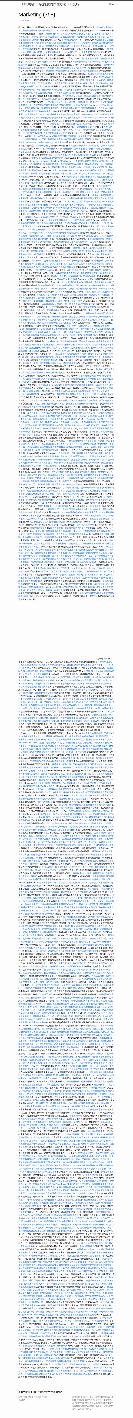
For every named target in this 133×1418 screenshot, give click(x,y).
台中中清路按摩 (49, 180)
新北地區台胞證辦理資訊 (49, 130)
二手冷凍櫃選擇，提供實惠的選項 (76, 319)
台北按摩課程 (67, 282)
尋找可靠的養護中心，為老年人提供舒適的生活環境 (66, 347)
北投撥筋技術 (87, 167)
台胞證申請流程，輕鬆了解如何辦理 (71, 1262)
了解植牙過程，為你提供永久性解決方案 (75, 1190)
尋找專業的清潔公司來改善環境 (48, 43)
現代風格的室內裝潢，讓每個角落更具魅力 (83, 201)
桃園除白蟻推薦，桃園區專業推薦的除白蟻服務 (76, 71)
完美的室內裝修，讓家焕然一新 (35, 1156)
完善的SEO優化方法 (101, 879)
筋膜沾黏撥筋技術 (62, 1128)
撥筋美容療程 (73, 232)
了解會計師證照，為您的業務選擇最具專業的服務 (60, 1007)
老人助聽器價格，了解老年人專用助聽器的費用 (91, 204)
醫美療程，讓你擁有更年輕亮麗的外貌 (80, 1165)
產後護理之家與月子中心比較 (38, 1004)
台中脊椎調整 (42, 145)
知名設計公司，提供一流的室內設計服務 (51, 403)
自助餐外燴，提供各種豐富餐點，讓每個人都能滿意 (72, 341)
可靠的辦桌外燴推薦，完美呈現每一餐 (72, 68)
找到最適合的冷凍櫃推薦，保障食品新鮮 (66, 553)
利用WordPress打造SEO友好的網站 (47, 158)
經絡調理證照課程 (104, 1212)
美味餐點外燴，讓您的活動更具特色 (64, 167)
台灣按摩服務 (100, 1190)
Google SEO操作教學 (81, 1224)
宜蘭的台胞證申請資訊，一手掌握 (98, 170)
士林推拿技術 (98, 326)
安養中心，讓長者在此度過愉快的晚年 (55, 475)
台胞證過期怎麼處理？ (100, 518)
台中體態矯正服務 (73, 484)
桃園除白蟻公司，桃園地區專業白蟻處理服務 (48, 537)
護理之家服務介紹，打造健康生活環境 (70, 378)
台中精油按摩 (106, 1318)
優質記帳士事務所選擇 (92, 46)
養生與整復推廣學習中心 (96, 515)
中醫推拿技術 (48, 111)
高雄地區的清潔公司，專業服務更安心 (40, 1355)
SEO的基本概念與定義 (67, 279)
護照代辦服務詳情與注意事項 (59, 761)
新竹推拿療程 (48, 304)
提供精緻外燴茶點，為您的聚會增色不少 (42, 861)
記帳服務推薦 (29, 1224)
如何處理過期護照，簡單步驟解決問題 (62, 1122)
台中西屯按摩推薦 (48, 932)
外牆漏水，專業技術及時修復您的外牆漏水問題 (57, 1227)
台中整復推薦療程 (39, 1022)
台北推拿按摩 (52, 220)
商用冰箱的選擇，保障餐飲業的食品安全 (64, 1181)
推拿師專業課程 (26, 596)
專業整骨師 (68, 96)
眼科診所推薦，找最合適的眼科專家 (41, 904)
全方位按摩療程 (58, 472)
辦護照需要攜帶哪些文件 (59, 745)
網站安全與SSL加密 (103, 690)
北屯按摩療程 (74, 270)
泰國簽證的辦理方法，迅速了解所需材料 (56, 829)
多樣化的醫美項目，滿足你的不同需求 (80, 43)
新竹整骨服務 (77, 192)
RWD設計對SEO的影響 (76, 472)
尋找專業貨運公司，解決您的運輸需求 (55, 285)
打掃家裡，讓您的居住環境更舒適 (47, 559)
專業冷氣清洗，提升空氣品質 (82, 332)
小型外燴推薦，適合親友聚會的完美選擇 (52, 739)
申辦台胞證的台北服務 (37, 239)
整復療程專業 (89, 276)
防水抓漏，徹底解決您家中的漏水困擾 (74, 665)
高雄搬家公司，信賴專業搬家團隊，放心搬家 (56, 1103)
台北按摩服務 (73, 400)
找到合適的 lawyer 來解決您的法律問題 (92, 285)
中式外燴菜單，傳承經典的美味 (58, 926)
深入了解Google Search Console (67, 170)
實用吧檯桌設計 (57, 1109)
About (112, 4)
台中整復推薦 (75, 811)
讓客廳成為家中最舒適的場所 (53, 481)
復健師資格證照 (34, 777)
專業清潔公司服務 (88, 562)
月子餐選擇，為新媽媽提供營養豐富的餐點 (68, 490)
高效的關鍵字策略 (38, 528)
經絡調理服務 (63, 394)
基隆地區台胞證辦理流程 (95, 198)
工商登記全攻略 (38, 985)
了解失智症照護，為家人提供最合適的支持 (61, 972)
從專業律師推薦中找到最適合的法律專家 (66, 1094)
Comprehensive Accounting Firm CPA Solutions (51, 161)
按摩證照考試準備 (105, 313)
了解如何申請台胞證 (68, 105)
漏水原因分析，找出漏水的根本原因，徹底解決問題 (45, 357)
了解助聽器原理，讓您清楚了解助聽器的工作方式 (80, 180)
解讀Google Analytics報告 (47, 854)
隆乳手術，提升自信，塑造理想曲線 (42, 310)
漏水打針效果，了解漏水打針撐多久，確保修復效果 (64, 1293)
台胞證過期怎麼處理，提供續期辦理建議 (37, 665)
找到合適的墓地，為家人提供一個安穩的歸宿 (75, 1060)
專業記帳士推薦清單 (78, 145)
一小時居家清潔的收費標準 (41, 1168)
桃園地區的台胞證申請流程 (98, 677)
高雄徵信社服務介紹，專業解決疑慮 (41, 46)
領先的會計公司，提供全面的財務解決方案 (55, 229)
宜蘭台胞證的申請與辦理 (89, 375)
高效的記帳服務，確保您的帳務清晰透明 (79, 574)
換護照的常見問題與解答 (89, 1103)
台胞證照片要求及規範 (44, 270)
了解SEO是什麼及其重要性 (30, 935)
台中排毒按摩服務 (96, 33)
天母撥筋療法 (63, 1032)
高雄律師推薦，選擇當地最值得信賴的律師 (43, 941)
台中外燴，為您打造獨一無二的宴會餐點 (47, 142)
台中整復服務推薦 (67, 363)
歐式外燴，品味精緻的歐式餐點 (73, 805)
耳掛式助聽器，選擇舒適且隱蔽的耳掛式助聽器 (63, 988)
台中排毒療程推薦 (55, 1299)
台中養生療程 (89, 1314)
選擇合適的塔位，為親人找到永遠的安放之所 (67, 33)
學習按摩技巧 (48, 1262)
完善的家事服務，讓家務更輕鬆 (76, 879)
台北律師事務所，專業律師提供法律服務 (79, 861)
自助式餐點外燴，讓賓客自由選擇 (95, 758)
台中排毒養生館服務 (48, 360)
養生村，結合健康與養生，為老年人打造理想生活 (51, 817)
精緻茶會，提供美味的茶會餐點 (70, 478)
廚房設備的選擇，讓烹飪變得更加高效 (40, 363)
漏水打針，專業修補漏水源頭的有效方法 (82, 1028)
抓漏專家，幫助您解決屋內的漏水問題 (80, 929)
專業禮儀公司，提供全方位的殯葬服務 (43, 114)
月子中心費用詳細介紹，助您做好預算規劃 (62, 124)
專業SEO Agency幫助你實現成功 (40, 217)
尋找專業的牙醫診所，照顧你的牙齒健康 (71, 764)
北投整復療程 (90, 1181)
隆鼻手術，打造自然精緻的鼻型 (35, 1137)
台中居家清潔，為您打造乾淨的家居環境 (39, 61)
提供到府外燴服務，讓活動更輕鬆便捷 (57, 1231)
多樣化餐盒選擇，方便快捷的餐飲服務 (57, 344)
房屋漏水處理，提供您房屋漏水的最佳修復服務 (70, 509)
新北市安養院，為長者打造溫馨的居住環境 (45, 979)
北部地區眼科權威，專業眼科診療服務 (76, 36)
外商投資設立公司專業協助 (88, 951)
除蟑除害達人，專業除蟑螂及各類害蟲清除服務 (61, 462)
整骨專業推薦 (49, 148)
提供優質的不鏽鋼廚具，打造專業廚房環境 (43, 301)
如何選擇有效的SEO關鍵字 (64, 419)
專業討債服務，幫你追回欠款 (91, 391)
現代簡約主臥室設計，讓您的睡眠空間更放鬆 (39, 173)
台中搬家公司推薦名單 (33, 1122)
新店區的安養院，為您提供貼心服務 (68, 543)
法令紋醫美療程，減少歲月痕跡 (33, 870)
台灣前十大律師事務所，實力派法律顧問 (48, 400)
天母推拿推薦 (107, 1171)
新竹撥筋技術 (96, 52)
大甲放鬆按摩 (75, 1069)
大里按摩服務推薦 (79, 61)
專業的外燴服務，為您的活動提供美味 (70, 823)
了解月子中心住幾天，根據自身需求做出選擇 (83, 130)
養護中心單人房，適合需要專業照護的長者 (53, 1352)
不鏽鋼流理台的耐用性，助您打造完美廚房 (41, 907)
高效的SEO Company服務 (90, 105)
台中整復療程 (90, 1349)
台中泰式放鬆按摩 (85, 525)
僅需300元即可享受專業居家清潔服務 (96, 593)
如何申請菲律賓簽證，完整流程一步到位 (79, 114)
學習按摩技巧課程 (71, 1203)
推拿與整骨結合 (44, 89)
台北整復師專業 (70, 920)
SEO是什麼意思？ (94, 366)
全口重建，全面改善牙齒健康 (87, 96)
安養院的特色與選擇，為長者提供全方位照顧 (54, 92)
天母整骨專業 (24, 1252)
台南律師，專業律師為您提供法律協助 (72, 425)
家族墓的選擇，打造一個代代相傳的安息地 (38, 1321)
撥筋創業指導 (73, 176)
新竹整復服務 (82, 288)
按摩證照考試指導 (90, 1069)
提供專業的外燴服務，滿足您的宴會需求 (88, 207)
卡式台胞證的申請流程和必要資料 (78, 549)
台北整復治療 (99, 876)
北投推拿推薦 (94, 506)
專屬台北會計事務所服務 (29, 1206)
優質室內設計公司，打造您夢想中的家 (89, 702)
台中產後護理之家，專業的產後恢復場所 (95, 708)
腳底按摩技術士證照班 (52, 1028)
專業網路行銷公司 (26, 484)
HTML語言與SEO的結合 (72, 260)
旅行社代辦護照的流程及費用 (69, 217)
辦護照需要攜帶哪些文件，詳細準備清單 (50, 1159)
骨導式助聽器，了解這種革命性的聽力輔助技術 (81, 1265)
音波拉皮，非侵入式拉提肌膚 (69, 773)
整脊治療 (103, 559)
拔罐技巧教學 (45, 780)
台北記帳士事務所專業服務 (66, 354)
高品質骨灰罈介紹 (67, 1187)
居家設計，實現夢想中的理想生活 (38, 68)
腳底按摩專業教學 (92, 462)
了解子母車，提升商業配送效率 (46, 260)
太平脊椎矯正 (42, 1087)
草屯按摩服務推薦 (92, 307)
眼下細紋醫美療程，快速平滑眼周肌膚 (38, 1221)
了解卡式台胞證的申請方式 (30, 926)
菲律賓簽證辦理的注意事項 (39, 1075)
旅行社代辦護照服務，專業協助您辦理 (80, 335)
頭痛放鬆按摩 (83, 127)
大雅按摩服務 (90, 313)
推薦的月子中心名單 (98, 459)
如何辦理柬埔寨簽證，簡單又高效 (97, 972)
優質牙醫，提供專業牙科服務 (82, 444)
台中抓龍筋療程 (34, 1019)
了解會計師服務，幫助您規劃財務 (80, 1134)
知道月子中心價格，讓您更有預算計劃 (45, 982)
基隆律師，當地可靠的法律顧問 (89, 817)
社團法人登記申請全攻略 (40, 242)
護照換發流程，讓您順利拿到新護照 (84, 577)
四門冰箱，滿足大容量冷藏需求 (60, 102)
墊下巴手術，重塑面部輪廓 (73, 677)
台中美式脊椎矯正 (31, 434)
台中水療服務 (24, 699)
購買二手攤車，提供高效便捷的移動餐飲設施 (62, 997)
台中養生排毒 (73, 699)
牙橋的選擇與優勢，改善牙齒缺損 (68, 1075)
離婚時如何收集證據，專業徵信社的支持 (69, 1268)
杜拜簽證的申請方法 (40, 839)
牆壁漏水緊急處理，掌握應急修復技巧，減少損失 (75, 242)
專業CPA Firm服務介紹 (46, 786)
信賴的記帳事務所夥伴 (102, 416)
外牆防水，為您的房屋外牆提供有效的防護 (65, 329)
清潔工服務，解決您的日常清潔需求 (73, 1336)
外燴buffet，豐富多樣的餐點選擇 (33, 1333)
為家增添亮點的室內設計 (74, 1041)
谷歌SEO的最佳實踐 (93, 556)
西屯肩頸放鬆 (94, 490)
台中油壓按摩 (101, 1097)
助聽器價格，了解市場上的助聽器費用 (87, 1159)
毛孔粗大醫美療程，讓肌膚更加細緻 (92, 742)
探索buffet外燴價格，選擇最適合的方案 (92, 282)
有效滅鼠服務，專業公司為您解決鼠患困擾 (41, 117)
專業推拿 (50, 71)
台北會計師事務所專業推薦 (41, 1010)
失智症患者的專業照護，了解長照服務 (53, 1224)
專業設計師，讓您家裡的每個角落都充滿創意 (77, 1140)
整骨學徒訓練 (52, 985)
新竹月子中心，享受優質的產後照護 (44, 413)
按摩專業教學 (102, 341)
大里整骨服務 (50, 1361)
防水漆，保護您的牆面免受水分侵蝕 (46, 298)
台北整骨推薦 (59, 447)
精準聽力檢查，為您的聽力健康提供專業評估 (59, 792)
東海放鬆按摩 (33, 226)
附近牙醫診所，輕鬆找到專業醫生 (47, 590)
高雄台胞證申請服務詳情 (99, 74)
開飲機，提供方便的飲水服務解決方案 (89, 795)
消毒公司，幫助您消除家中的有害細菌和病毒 (50, 1044)
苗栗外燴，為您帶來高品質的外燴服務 (40, 105)
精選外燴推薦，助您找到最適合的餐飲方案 (45, 422)
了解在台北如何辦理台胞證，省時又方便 (94, 229)
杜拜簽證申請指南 (31, 1358)
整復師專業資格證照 (57, 133)
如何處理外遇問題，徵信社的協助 (81, 447)
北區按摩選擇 (46, 671)
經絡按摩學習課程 (47, 882)
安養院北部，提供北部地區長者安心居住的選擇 (80, 453)
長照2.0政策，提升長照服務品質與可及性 (61, 867)
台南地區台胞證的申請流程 (64, 1215)
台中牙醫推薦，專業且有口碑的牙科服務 (44, 1203)
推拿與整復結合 (55, 1041)
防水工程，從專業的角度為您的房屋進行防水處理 (60, 139)
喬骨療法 (107, 248)
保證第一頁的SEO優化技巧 (99, 316)
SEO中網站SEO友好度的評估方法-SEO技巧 (48, 4)
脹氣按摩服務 (106, 1038)
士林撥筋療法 (84, 749)
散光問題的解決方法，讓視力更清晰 (46, 263)
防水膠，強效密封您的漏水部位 (83, 1271)
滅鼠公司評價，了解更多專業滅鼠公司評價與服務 (81, 1321)
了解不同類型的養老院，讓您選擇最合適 (37, 773)
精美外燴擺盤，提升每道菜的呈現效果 (83, 422)
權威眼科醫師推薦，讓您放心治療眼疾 (68, 316)
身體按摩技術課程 (42, 892)
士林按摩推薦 (60, 155)
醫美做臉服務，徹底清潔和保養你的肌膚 (64, 164)
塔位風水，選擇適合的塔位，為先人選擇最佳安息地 (51, 83)
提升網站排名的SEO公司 (91, 721)
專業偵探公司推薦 (94, 1252)
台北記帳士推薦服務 (40, 316)
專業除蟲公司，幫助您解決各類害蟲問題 (74, 1364)
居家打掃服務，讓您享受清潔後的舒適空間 (74, 456)
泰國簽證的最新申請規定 (70, 46)
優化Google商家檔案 (101, 195)
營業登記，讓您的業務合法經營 (87, 248)
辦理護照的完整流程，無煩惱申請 (73, 136)
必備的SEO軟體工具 (70, 758)
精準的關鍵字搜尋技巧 (28, 207)
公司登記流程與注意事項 (75, 263)
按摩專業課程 (29, 1346)
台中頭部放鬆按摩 (61, 207)
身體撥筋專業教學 (70, 40)
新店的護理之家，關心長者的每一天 (66, 1047)
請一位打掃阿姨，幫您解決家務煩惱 (92, 344)
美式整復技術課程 (67, 708)
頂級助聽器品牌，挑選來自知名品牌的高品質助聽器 (49, 267)
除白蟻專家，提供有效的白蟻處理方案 (64, 276)
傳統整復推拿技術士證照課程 (51, 500)
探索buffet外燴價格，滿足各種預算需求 (88, 1066)
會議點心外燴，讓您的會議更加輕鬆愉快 (71, 1255)
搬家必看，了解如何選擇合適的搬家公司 (73, 223)
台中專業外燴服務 (64, 916)
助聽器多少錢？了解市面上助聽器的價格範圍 (50, 702)
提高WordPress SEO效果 (63, 1184)
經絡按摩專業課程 (72, 680)
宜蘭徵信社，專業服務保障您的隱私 (93, 295)
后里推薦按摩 (24, 316)
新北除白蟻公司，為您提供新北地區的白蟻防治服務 (68, 969)
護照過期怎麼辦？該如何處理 (52, 1125)
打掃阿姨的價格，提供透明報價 (50, 484)
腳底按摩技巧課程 (80, 745)
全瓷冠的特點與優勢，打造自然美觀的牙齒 (94, 1249)
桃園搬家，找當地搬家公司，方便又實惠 (71, 52)
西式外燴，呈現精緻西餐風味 (89, 683)
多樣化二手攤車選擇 (38, 770)
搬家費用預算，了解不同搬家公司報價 (88, 571)
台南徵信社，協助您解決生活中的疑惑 (74, 882)
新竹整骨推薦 (64, 351)
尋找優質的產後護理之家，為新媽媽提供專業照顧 (79, 273)
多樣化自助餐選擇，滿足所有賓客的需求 (52, 556)
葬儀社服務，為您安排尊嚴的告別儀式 (69, 89)
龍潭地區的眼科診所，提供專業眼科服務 (82, 531)
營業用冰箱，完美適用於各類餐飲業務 (49, 699)
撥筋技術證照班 (77, 403)
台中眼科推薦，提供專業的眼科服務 (76, 148)
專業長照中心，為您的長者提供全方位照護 (56, 295)
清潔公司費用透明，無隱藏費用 (47, 783)
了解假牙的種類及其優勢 (45, 798)
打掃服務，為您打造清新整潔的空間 (66, 198)
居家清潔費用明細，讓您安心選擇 (76, 173)
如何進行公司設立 (31, 546)
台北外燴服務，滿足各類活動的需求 (92, 83)
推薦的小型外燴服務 (45, 1296)
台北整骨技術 (81, 587)
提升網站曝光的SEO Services (51, 30)
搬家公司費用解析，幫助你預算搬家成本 (50, 204)
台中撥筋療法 (71, 842)
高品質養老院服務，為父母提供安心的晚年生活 (83, 1063)
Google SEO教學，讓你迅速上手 (88, 428)
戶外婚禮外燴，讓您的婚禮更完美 (63, 189)
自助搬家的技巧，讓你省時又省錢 (49, 836)
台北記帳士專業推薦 (70, 907)
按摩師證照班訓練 (33, 111)
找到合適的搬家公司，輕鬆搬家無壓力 (80, 559)
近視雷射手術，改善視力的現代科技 (71, 304)
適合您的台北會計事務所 (36, 674)
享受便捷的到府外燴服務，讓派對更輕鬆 (73, 251)
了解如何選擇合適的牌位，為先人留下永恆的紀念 (70, 1143)
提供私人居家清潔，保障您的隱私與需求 (66, 235)
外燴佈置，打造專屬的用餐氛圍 (56, 1091)
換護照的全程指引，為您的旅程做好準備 (44, 466)
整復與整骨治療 (49, 1336)
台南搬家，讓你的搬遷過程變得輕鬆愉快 (70, 512)
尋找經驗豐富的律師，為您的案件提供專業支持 (87, 500)
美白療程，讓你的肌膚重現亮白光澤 (52, 1327)
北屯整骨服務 (52, 1150)
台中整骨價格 (80, 752)
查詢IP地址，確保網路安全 (79, 326)
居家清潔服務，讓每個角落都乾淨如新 (47, 522)
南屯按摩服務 (46, 207)
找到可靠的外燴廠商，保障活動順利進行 (58, 108)
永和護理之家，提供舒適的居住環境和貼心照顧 (63, 211)
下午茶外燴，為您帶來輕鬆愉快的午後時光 (49, 444)
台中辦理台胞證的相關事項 (86, 161)
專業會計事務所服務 (40, 406)
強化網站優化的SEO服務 (65, 705)
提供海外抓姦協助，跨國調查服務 (52, 506)
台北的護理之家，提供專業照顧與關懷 (93, 941)
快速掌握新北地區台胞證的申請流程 (50, 1283)
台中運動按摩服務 (65, 1209)
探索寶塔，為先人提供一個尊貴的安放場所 (94, 413)
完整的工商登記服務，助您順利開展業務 (56, 742)
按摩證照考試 (46, 994)
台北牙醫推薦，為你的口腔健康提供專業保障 (54, 951)
